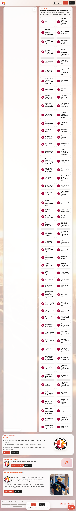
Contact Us (15, 452)
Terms (19, 502)
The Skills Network (17, 506)
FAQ (9, 502)
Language (57, 3)
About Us (6, 452)
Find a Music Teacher (23, 504)
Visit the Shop (9, 491)
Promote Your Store (17, 465)
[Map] (71, 507)
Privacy (24, 502)
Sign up (72, 3)
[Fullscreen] (34, 9)
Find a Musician (6, 504)
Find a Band (14, 504)
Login (65, 3)
